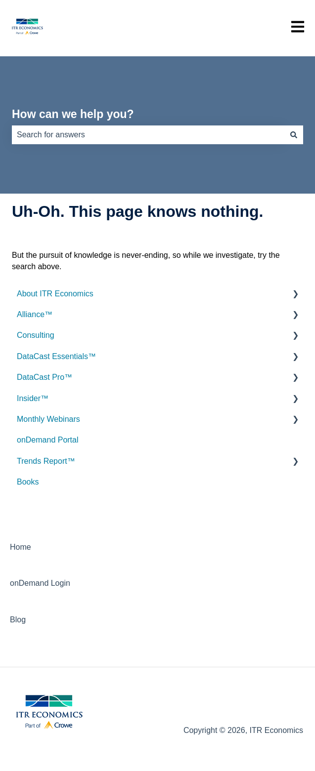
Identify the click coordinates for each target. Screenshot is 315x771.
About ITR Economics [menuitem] (55, 293)
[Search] (293, 134)
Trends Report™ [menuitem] (46, 461)
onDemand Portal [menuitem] (48, 440)
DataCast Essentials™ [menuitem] (56, 356)
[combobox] (148, 134)
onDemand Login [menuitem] (40, 583)
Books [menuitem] (28, 482)
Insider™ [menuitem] (32, 398)
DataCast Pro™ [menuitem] (44, 377)
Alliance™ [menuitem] (34, 314)
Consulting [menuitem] (35, 335)
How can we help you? (73, 114)
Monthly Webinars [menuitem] (48, 419)
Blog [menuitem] (18, 619)
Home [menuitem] (20, 547)
